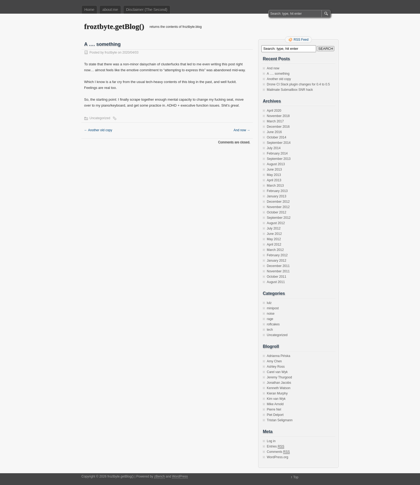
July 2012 (273, 228)
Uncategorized (99, 118)
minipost (273, 308)
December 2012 (278, 202)
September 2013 (279, 159)
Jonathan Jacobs (279, 383)
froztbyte (111, 52)
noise (271, 313)
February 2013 (277, 191)
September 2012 (279, 218)
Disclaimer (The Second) (146, 9)
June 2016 (274, 132)
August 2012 (276, 223)
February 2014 (277, 153)
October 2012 (276, 212)
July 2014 (273, 148)
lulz (269, 303)
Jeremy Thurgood (279, 377)
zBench (159, 476)
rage (270, 319)
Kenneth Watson (278, 388)
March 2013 (275, 185)
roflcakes (273, 324)
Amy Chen (274, 361)
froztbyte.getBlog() (114, 26)
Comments (278, 452)
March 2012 (275, 250)
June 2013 (274, 169)
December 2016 (278, 127)
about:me (110, 9)
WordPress (180, 476)
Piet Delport (275, 415)
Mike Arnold (275, 404)
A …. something (278, 74)
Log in (271, 441)
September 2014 (279, 143)
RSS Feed (301, 40)
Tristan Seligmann (279, 420)
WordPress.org (277, 457)
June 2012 (274, 234)
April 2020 (274, 110)
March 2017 (275, 121)
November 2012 (278, 207)
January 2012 (276, 260)
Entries (275, 447)
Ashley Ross (276, 367)
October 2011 (276, 277)
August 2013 (276, 164)
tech (270, 330)
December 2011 (278, 266)
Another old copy (98, 130)
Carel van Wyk (277, 372)
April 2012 (274, 244)
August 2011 (276, 282)
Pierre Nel (274, 409)
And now (242, 130)
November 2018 (278, 116)
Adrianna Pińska (278, 356)
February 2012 (277, 255)
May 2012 (274, 239)
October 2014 (276, 137)
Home (89, 9)
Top (295, 477)
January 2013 (276, 196)
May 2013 (274, 175)
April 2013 (274, 180)
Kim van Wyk (276, 399)
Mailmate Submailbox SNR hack (290, 90)
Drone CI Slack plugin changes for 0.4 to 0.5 (298, 84)
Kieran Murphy (277, 393)
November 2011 (278, 271)
